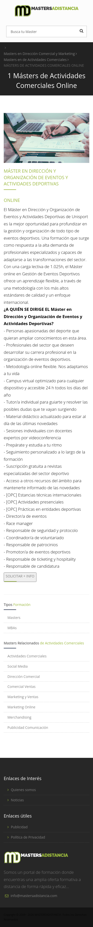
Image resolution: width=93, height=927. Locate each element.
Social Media (17, 666)
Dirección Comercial (23, 676)
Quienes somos (23, 789)
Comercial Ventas (21, 686)
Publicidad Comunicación (27, 727)
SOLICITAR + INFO (20, 576)
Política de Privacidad (28, 837)
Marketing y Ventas (22, 696)
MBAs (12, 627)
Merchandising (19, 717)
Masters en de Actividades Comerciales (36, 59)
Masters (13, 617)
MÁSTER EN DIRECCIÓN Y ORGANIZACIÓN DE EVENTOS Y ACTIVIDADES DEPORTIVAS (36, 177)
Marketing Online (21, 707)
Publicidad (19, 827)
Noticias (17, 800)
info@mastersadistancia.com (34, 895)
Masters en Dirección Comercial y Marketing (40, 53)
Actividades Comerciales (27, 656)
